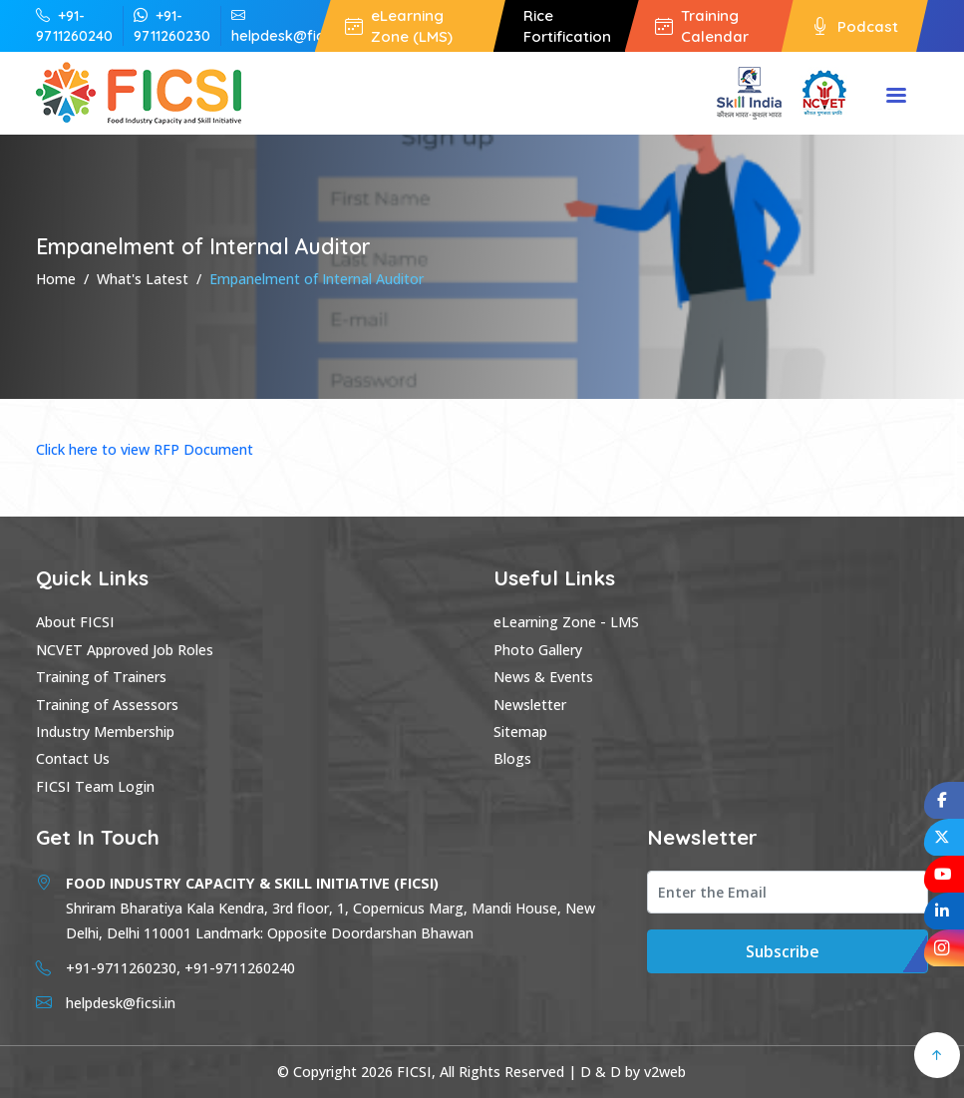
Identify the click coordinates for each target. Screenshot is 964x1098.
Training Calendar (702, 26)
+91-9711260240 (74, 25)
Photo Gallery (537, 649)
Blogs (512, 758)
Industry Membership (105, 731)
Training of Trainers (101, 676)
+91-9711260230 (172, 25)
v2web (665, 1071)
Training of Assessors (107, 704)
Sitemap (520, 731)
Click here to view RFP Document (144, 449)
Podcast (854, 26)
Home (56, 278)
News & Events (543, 676)
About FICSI (75, 621)
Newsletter (529, 704)
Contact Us (73, 758)
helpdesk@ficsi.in (289, 25)
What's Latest (142, 278)
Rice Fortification (567, 26)
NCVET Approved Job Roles (124, 649)
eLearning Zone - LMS (566, 621)
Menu (896, 97)
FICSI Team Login (95, 786)
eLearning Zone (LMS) (399, 26)
